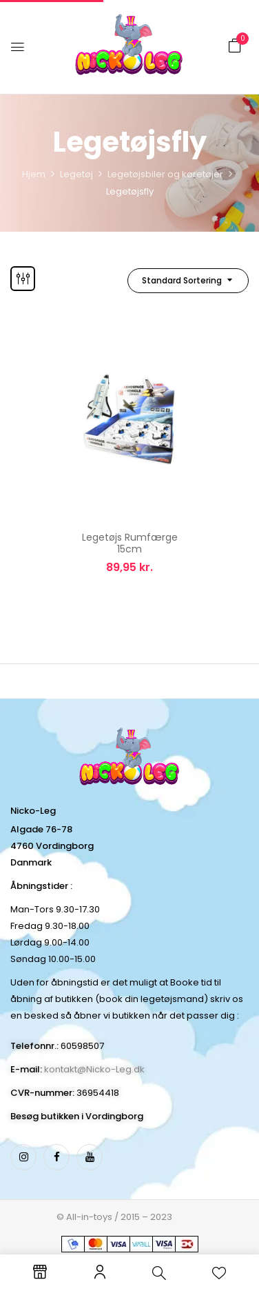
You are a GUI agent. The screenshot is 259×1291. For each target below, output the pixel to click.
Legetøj (76, 174)
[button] (235, 45)
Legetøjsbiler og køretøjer (165, 174)
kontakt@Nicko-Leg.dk (94, 1069)
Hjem (33, 174)
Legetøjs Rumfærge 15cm (130, 543)
